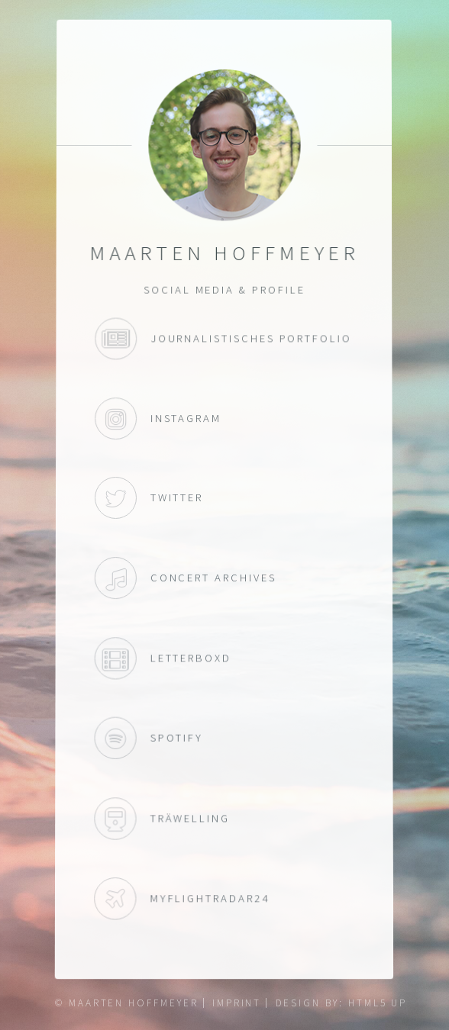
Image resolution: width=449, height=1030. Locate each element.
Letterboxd (116, 658)
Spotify (115, 739)
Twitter (116, 498)
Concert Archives (116, 578)
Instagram (116, 418)
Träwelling (115, 820)
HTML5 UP (377, 1002)
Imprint (237, 1002)
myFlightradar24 (114, 901)
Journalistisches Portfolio (116, 339)
